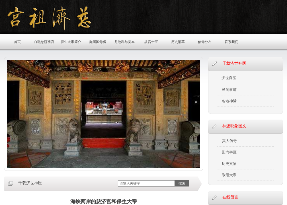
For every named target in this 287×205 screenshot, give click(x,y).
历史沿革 (178, 42)
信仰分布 (205, 42)
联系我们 (231, 42)
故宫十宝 (151, 42)
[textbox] (146, 183)
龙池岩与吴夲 (124, 42)
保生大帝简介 (71, 42)
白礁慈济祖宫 (44, 42)
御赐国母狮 (97, 42)
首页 (17, 42)
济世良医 (229, 78)
